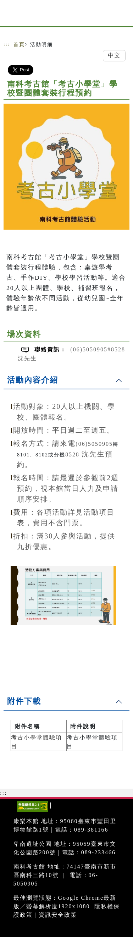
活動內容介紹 (32, 380)
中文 (114, 55)
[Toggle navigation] (122, 15)
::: (7, 44)
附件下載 (24, 701)
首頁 (19, 44)
